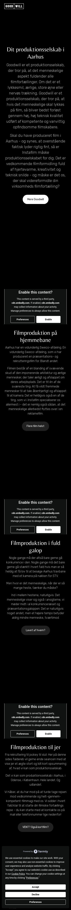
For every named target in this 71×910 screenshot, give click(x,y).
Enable (48, 319)
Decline (35, 894)
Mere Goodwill (35, 199)
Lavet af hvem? (35, 630)
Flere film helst (35, 426)
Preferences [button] (32, 878)
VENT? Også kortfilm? (35, 827)
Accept (35, 887)
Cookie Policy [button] (18, 874)
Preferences (35, 902)
